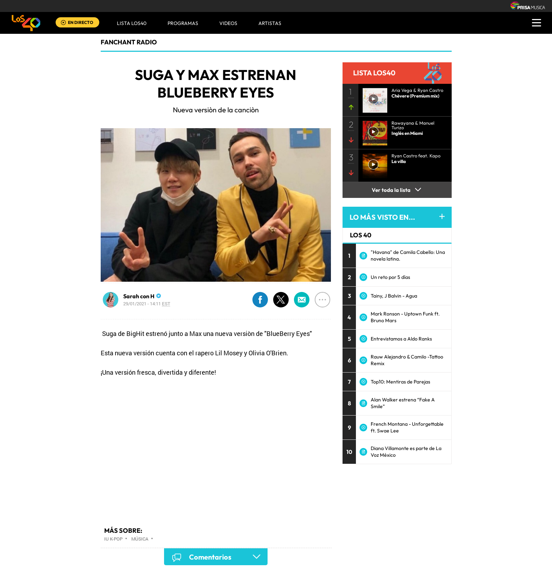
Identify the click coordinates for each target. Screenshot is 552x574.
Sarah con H (139, 296)
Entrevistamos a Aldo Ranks (401, 339)
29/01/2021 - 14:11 (146, 303)
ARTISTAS (269, 23)
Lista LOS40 (131, 23)
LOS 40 (360, 235)
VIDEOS (228, 23)
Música (139, 539)
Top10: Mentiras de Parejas (400, 382)
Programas (183, 23)
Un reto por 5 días (390, 277)
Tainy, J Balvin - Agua (394, 296)
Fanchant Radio (129, 42)
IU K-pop (113, 539)
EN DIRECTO (80, 22)
